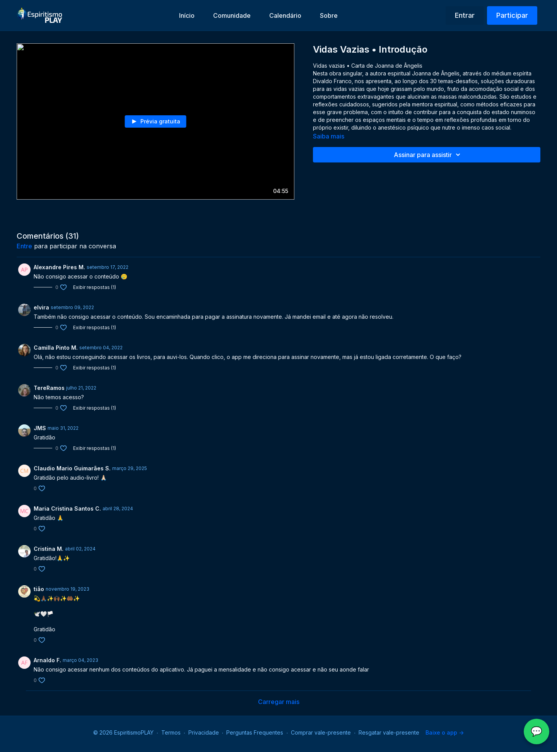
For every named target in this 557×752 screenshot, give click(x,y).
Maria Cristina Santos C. (67, 508)
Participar (512, 15)
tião (39, 589)
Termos (171, 732)
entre (24, 246)
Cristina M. (48, 548)
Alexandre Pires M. (59, 267)
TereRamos (49, 388)
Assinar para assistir (428, 154)
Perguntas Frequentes (254, 732)
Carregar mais (278, 702)
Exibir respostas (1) (94, 287)
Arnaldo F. (47, 660)
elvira (41, 307)
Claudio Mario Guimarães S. (72, 468)
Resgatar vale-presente (389, 732)
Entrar (465, 15)
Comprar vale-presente (321, 732)
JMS (40, 428)
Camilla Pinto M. (56, 347)
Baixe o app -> (444, 732)
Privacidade (203, 732)
